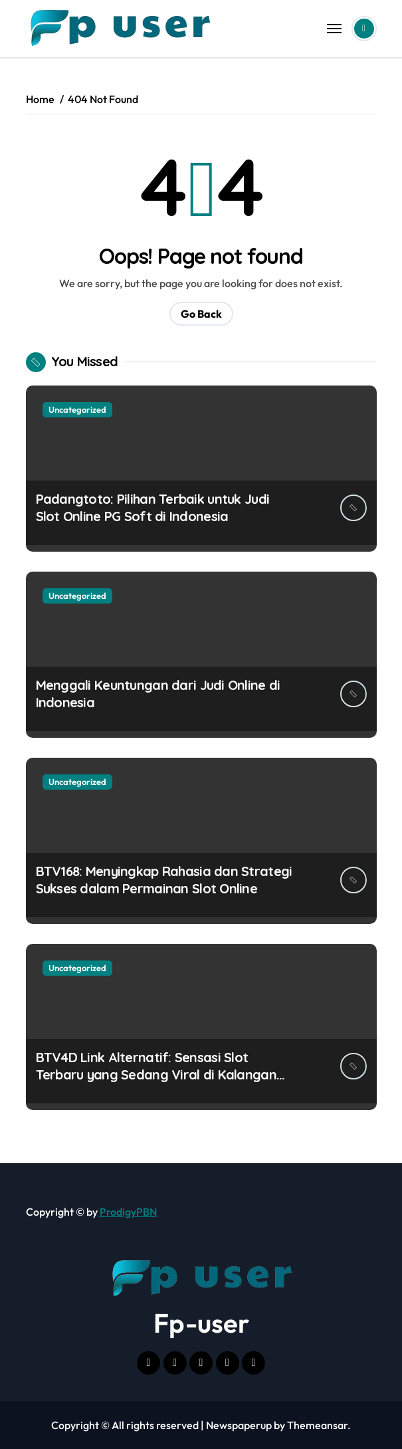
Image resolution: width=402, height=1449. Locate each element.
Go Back (201, 313)
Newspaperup (239, 1425)
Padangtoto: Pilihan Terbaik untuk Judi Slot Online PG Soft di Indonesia (153, 507)
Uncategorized (77, 409)
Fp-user (201, 1322)
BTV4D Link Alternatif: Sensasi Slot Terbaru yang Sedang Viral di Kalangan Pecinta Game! (156, 1074)
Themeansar (317, 1425)
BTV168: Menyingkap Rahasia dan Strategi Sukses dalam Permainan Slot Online (164, 880)
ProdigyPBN (128, 1211)
